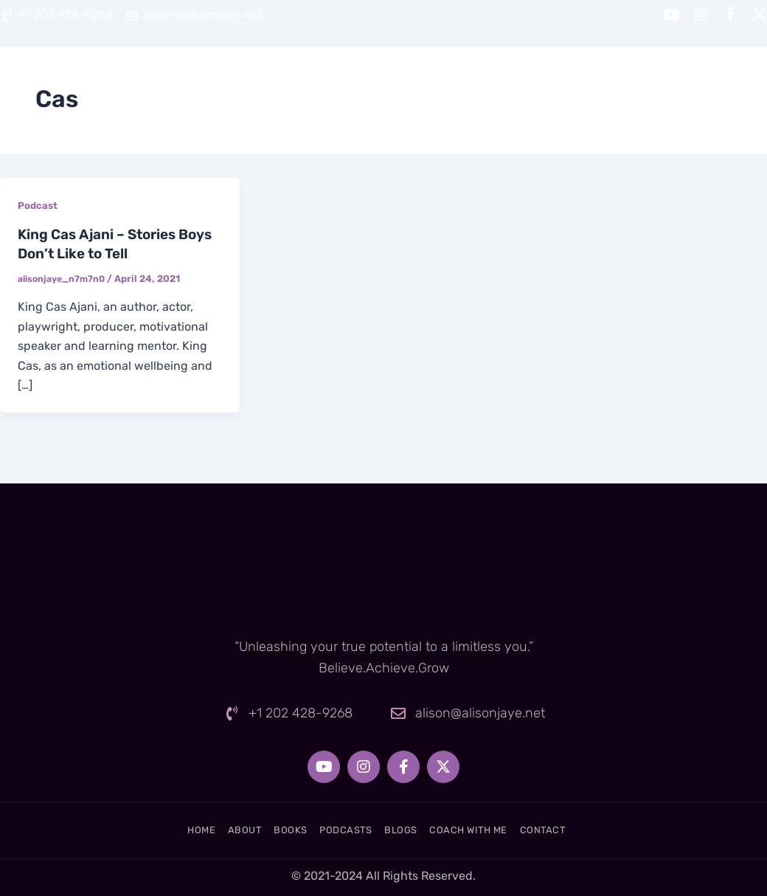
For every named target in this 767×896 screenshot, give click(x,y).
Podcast (38, 205)
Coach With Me (628, 67)
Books (360, 67)
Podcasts (444, 67)
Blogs (528, 67)
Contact (736, 67)
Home (217, 67)
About (287, 67)
